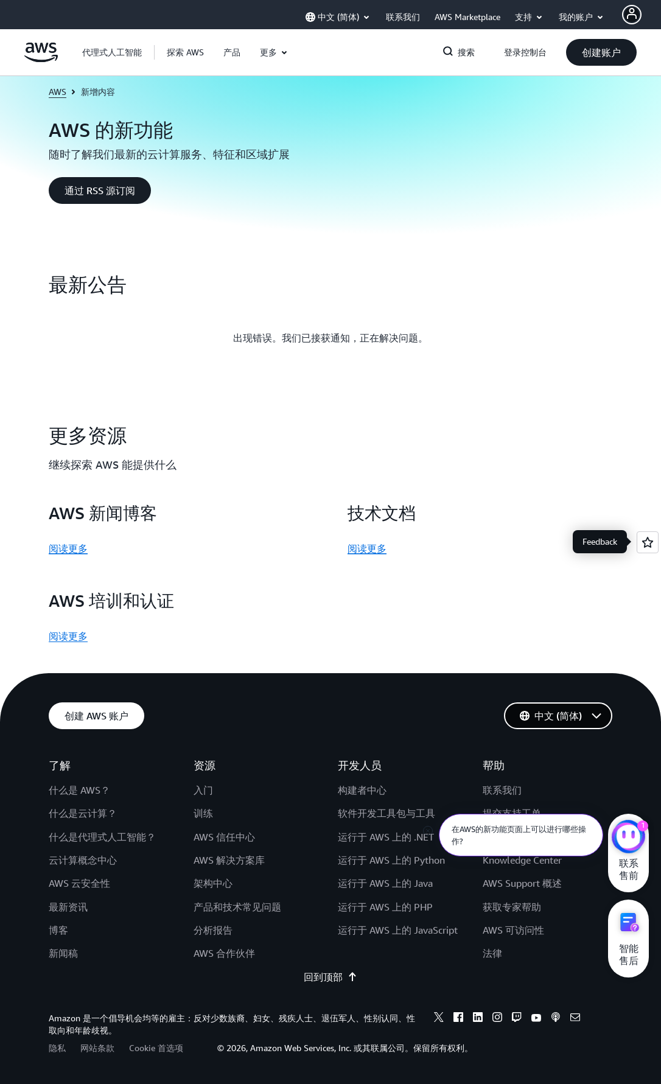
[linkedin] (478, 1019)
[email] (575, 1019)
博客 (58, 930)
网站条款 (97, 1048)
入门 (203, 790)
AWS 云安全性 (79, 883)
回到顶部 (330, 977)
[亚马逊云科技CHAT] (628, 838)
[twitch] (517, 1019)
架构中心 (213, 883)
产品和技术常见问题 (237, 907)
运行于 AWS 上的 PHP (385, 907)
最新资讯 (68, 907)
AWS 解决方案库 (229, 860)
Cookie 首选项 (156, 1048)
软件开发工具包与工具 (386, 813)
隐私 (57, 1048)
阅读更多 (68, 548)
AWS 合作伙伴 (224, 953)
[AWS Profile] (632, 14)
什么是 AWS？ (79, 790)
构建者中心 (362, 790)
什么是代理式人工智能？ (102, 837)
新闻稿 (63, 953)
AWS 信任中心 (224, 837)
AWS (57, 91)
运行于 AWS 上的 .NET (386, 837)
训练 (203, 813)
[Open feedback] (648, 542)
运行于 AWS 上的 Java (385, 883)
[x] (439, 1019)
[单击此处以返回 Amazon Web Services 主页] (41, 59)
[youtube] (536, 1019)
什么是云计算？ (83, 813)
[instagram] (497, 1019)
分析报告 (213, 930)
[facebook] (458, 1019)
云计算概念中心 (83, 860)
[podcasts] (556, 1019)
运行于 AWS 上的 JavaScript (398, 930)
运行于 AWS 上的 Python (391, 860)
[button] (185, 52)
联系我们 (502, 790)
